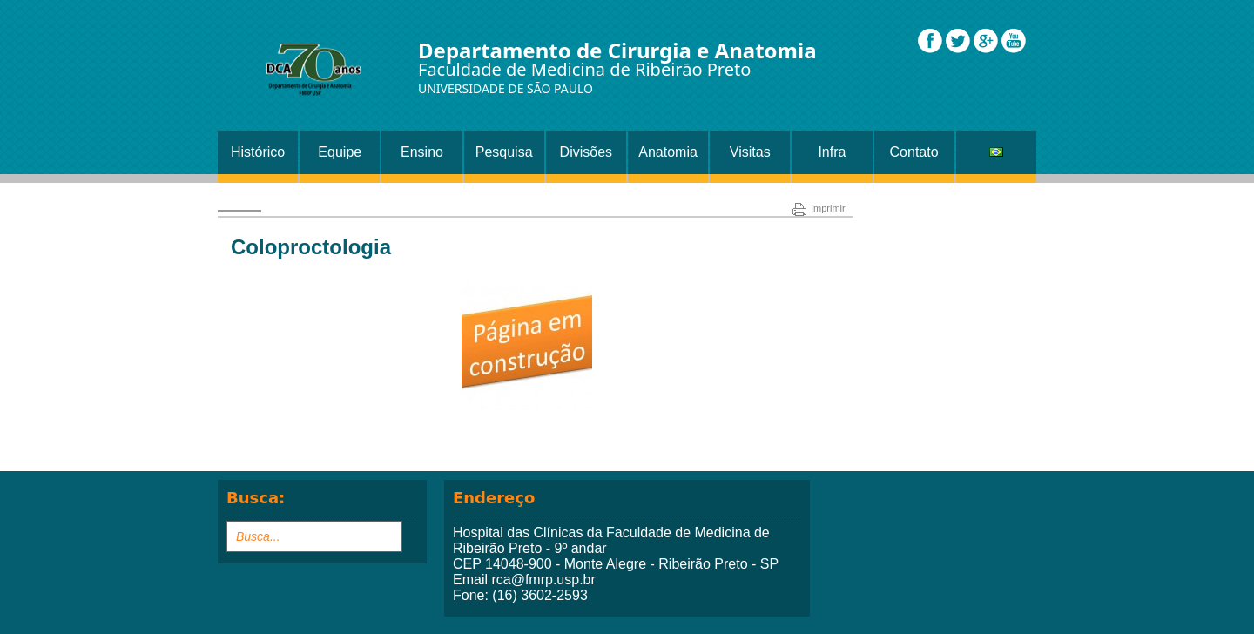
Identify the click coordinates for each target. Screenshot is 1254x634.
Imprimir (819, 208)
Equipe (339, 152)
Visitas (750, 152)
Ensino (422, 152)
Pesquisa (504, 152)
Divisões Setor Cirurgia (586, 159)
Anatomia (668, 152)
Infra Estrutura (832, 159)
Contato (914, 152)
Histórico (258, 152)
